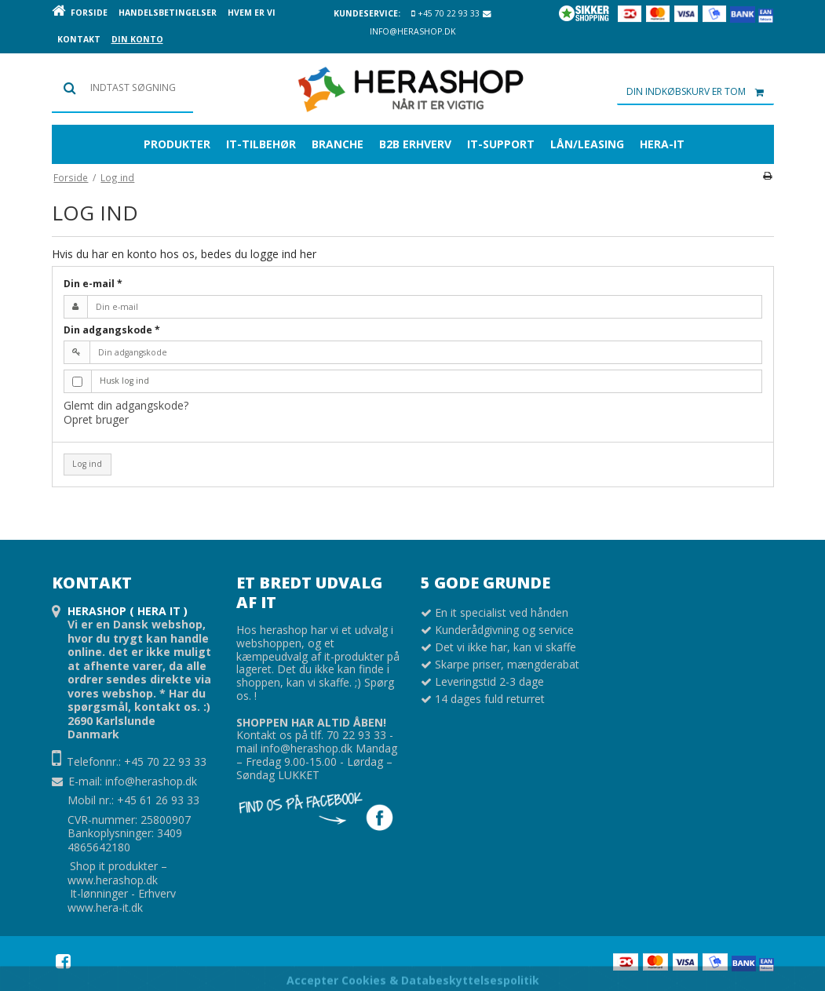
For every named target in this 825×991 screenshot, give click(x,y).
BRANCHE (337, 144)
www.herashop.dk (113, 880)
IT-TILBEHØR (261, 144)
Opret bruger (96, 419)
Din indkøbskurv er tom (700, 92)
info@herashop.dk (151, 781)
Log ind (87, 463)
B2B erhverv (415, 144)
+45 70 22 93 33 (445, 13)
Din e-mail (93, 284)
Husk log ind (124, 380)
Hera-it (662, 144)
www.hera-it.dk (105, 907)
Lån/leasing (587, 144)
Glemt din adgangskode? (126, 405)
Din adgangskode (112, 330)
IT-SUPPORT (501, 144)
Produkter (177, 144)
